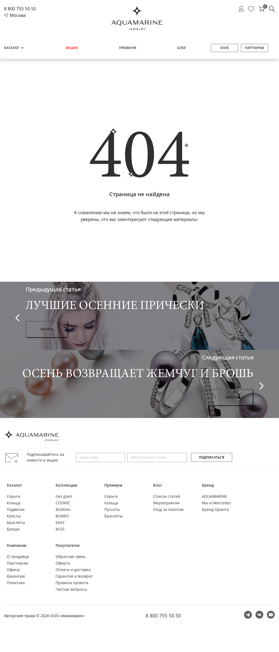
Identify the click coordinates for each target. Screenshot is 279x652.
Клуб (224, 48)
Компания (16, 545)
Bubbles (63, 509)
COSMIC (63, 502)
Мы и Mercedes (216, 502)
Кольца (13, 502)
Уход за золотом (168, 509)
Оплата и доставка (73, 569)
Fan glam (64, 496)
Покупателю (68, 545)
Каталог (14, 48)
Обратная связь (71, 556)
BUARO (62, 515)
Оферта (63, 563)
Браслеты (16, 522)
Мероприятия (166, 502)
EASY (60, 522)
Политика (16, 582)
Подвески (16, 509)
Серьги (13, 496)
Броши (13, 529)
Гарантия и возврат (74, 576)
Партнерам (254, 48)
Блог (181, 48)
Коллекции (66, 485)
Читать (47, 329)
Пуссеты (112, 509)
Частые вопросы (71, 589)
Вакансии (16, 576)
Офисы (13, 569)
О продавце (18, 556)
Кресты (14, 515)
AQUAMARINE (214, 496)
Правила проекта (72, 582)
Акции (72, 48)
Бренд (208, 485)
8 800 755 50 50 (20, 9)
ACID (60, 529)
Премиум (127, 48)
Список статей (166, 496)
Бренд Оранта (215, 509)
